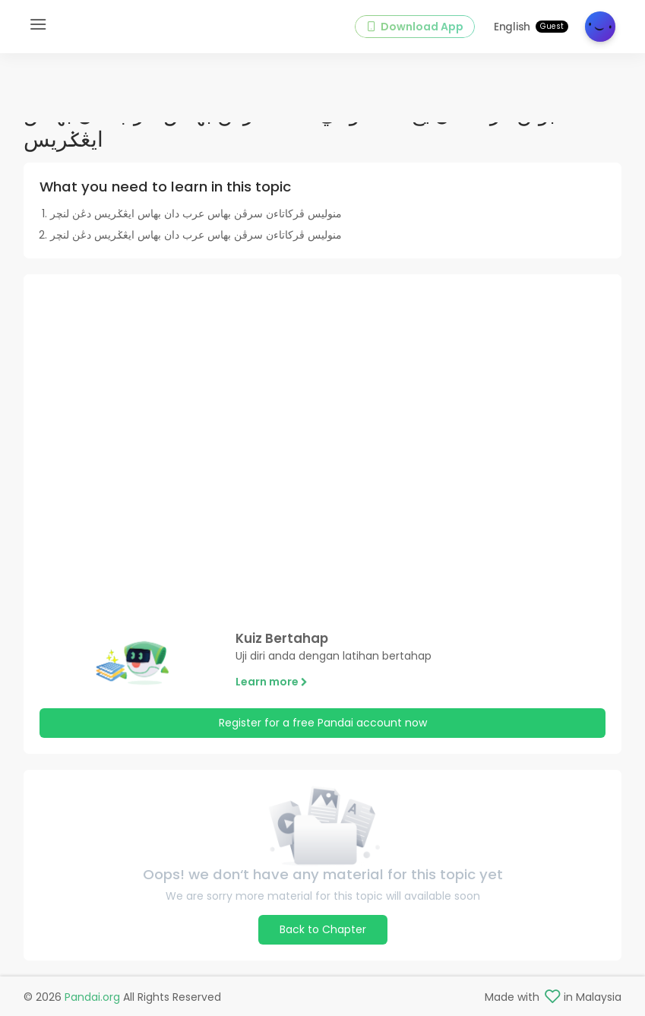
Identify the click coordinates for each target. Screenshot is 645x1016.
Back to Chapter (323, 929)
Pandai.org (92, 997)
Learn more (272, 681)
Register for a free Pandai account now (323, 722)
